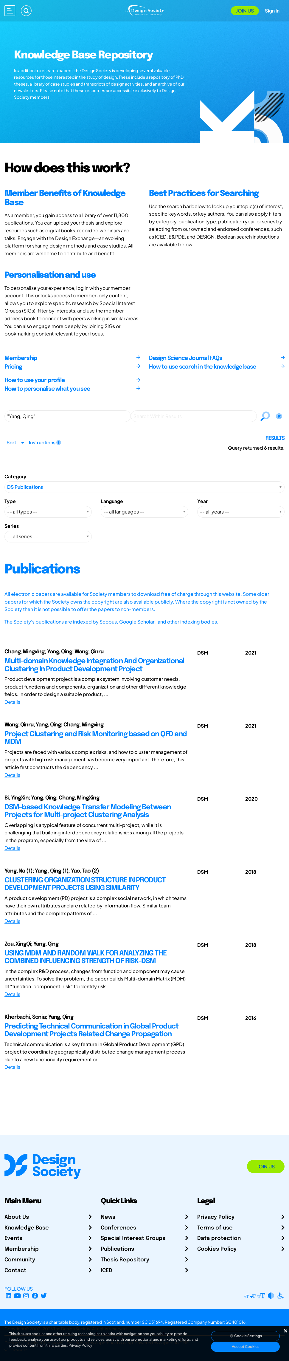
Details (12, 702)
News (108, 1217)
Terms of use (215, 1228)
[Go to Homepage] (144, 10)
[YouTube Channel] (17, 1296)
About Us (16, 1217)
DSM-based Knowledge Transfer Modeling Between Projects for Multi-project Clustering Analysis (87, 811)
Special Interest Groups (133, 1238)
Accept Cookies (245, 1346)
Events (13, 1238)
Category (15, 476)
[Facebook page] (35, 1296)
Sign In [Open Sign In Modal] (272, 10)
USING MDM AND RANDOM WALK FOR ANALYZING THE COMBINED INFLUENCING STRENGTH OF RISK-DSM (85, 957)
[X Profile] (44, 1296)
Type (10, 501)
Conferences (118, 1228)
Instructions (45, 442)
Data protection (219, 1238)
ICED (106, 1270)
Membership (21, 1249)
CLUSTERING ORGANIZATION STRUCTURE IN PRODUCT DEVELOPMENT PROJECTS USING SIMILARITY (84, 884)
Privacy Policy (215, 1217)
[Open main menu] (9, 10)
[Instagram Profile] (26, 1296)
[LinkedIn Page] (8, 1296)
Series (11, 526)
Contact (15, 1270)
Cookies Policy (217, 1249)
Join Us (245, 10)
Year (202, 501)
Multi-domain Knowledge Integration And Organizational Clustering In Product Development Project (94, 665)
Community (19, 1260)
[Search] (26, 10)
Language (112, 501)
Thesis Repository (125, 1260)
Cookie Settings (245, 1336)
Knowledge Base (26, 1228)
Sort (11, 442)
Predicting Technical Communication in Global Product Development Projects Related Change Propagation (91, 1030)
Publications (117, 1249)
